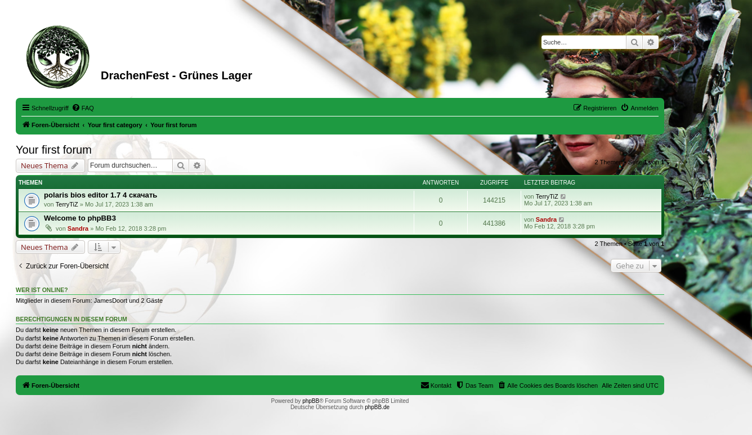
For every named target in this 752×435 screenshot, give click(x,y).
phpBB (310, 401)
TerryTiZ (67, 204)
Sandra (78, 228)
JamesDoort (110, 300)
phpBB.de (377, 407)
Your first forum (54, 149)
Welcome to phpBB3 (80, 218)
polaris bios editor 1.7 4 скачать (100, 195)
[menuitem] (82, 108)
